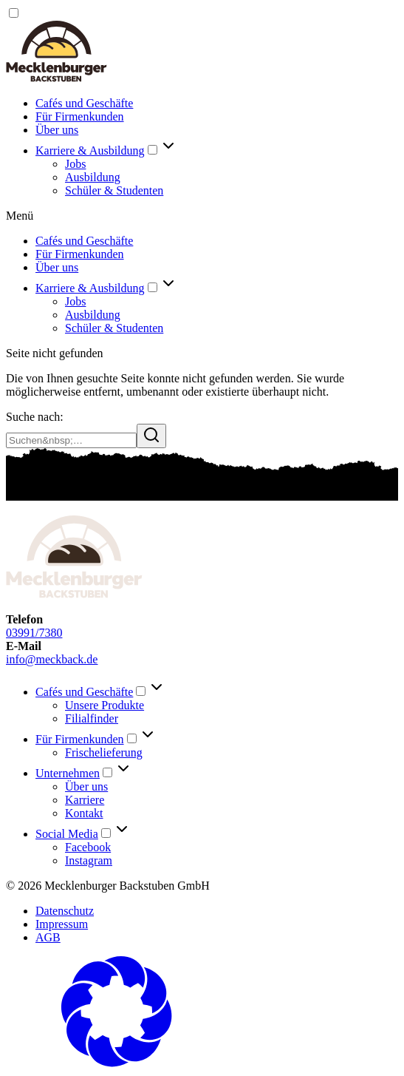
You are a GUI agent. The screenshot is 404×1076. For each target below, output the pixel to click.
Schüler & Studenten (114, 190)
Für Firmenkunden (79, 116)
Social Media (66, 834)
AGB (48, 937)
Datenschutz (64, 910)
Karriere (84, 800)
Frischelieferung (104, 752)
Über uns (56, 129)
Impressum (61, 924)
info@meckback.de (51, 659)
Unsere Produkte (104, 705)
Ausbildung (92, 177)
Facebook (88, 847)
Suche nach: (35, 416)
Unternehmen (67, 773)
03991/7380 (34, 632)
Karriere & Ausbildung (90, 150)
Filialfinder (91, 718)
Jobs (75, 164)
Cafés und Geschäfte (84, 103)
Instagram (88, 860)
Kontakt (84, 813)
